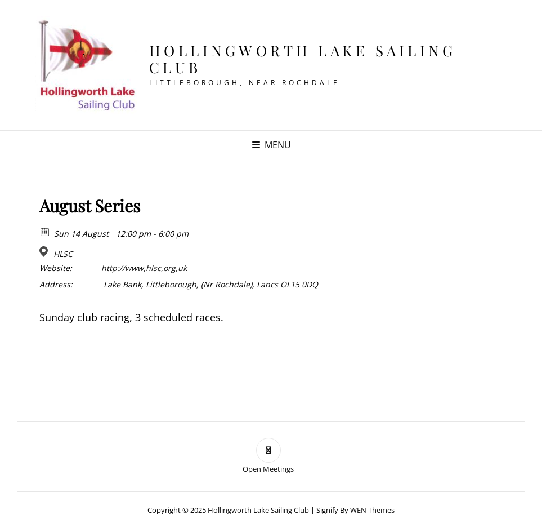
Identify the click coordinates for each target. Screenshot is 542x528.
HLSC (63, 254)
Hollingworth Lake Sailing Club (302, 59)
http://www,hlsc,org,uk (144, 268)
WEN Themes (372, 510)
